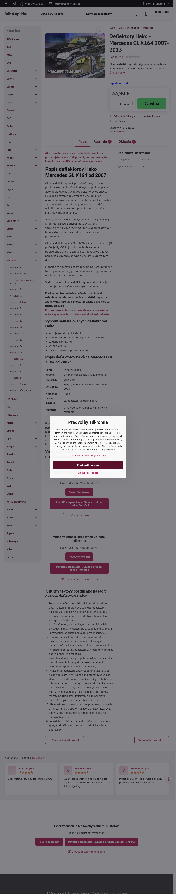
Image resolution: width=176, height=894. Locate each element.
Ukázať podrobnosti (88, 472)
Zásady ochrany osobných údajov (88, 455)
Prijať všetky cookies (88, 464)
